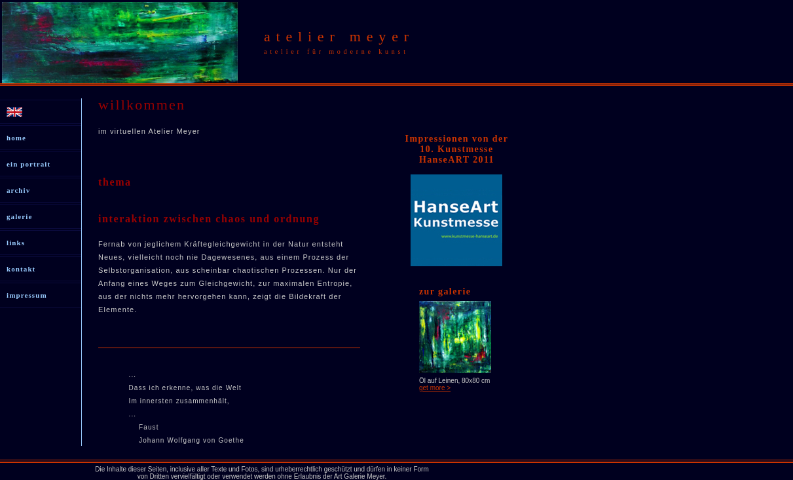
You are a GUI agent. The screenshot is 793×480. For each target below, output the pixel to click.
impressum (27, 295)
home (16, 138)
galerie (19, 216)
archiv (18, 190)
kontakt (21, 269)
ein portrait (28, 164)
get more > (435, 387)
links (16, 243)
